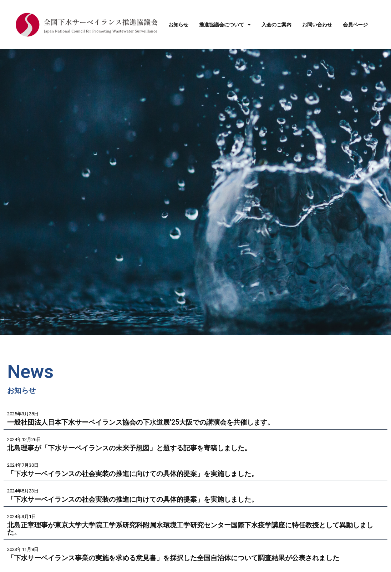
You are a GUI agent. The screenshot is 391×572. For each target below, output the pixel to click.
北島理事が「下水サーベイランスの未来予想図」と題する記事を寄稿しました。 (135, 448)
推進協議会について (225, 25)
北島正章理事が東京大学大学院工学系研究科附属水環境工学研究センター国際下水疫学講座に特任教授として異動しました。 (192, 529)
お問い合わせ (317, 24)
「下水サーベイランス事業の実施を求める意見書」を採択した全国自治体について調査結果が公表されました (182, 558)
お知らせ (178, 24)
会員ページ (355, 24)
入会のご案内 (276, 24)
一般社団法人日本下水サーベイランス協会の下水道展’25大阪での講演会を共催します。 (147, 422)
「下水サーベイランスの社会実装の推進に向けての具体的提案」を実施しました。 (139, 474)
